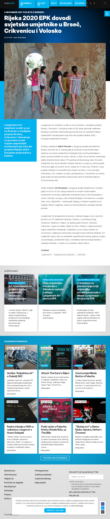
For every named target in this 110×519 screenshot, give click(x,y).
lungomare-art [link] (46, 254)
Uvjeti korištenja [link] (43, 478)
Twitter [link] (91, 3)
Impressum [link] (40, 482)
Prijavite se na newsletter (83, 472)
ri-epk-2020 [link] (81, 254)
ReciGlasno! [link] (10, 486)
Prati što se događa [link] (13, 482)
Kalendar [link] (80, 3)
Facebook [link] (88, 3)
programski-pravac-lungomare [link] (64, 254)
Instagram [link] (88, 6)
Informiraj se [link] (26, 4)
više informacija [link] (77, 506)
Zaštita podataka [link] (43, 474)
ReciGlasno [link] (66, 3)
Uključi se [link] (41, 4)
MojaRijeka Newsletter (82, 492)
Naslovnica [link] (9, 470)
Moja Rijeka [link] (22, 37)
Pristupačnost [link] (41, 470)
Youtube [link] (95, 3)
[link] (107, 13)
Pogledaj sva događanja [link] (55, 458)
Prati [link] (54, 3)
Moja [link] (9, 3)
